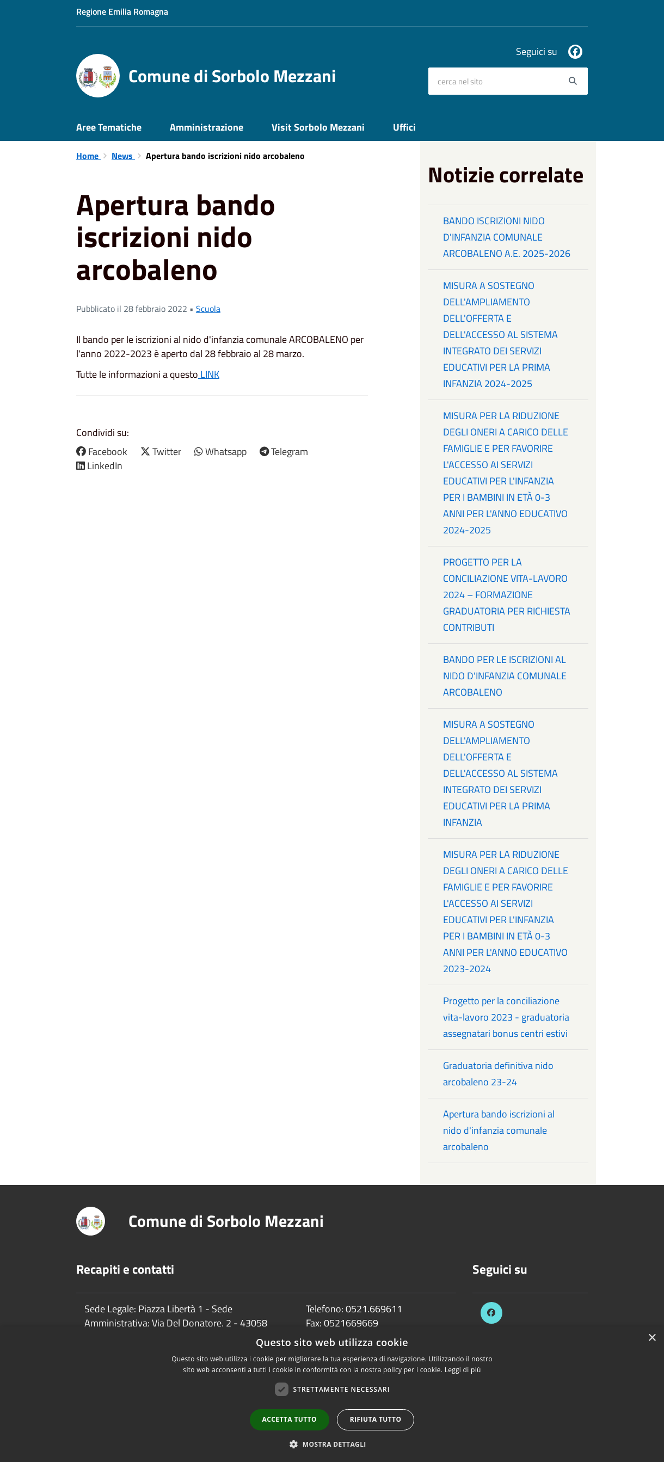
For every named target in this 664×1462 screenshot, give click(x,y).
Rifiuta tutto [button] (376, 1419)
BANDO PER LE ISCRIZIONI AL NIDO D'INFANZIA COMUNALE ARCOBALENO (505, 675)
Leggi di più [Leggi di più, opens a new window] (463, 1369)
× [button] (652, 1338)
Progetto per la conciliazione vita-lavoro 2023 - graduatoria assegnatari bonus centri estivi (506, 1017)
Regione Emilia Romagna (122, 11)
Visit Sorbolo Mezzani (318, 127)
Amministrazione (206, 127)
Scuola (208, 308)
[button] (332, 1444)
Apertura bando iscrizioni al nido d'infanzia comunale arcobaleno (499, 1130)
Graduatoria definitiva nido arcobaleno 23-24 (498, 1073)
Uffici (404, 127)
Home (88, 155)
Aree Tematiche (109, 127)
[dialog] (332, 1394)
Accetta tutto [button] (289, 1419)
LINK (208, 374)
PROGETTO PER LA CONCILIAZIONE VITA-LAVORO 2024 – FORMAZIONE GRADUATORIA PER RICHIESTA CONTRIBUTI (506, 595)
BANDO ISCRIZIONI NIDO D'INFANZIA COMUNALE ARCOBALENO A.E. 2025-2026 (506, 237)
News (123, 155)
